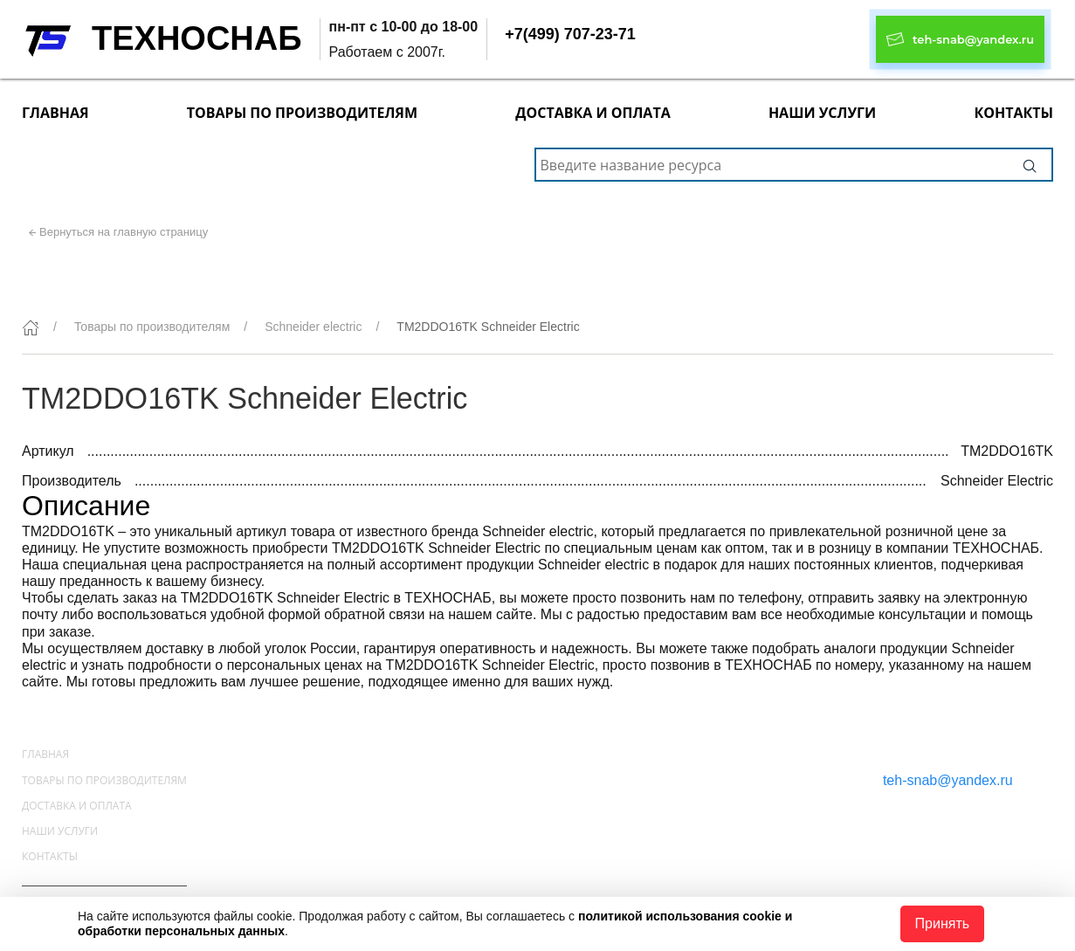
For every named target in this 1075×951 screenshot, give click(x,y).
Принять (942, 923)
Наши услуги (822, 112)
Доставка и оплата (592, 112)
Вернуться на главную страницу (123, 231)
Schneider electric (313, 327)
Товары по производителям (302, 112)
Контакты (1013, 112)
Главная (55, 112)
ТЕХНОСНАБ (197, 38)
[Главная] (30, 327)
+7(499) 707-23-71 (570, 34)
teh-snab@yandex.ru (948, 780)
